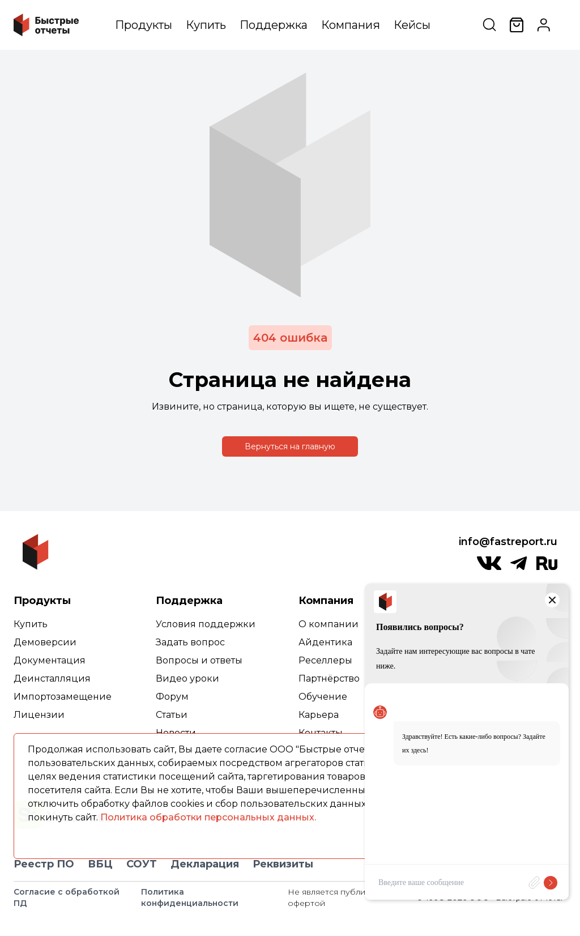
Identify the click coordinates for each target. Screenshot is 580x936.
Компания (350, 25)
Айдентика (325, 642)
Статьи (171, 714)
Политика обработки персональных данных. (208, 817)
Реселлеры (325, 660)
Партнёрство (329, 678)
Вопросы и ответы (199, 660)
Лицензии (39, 714)
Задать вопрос (190, 642)
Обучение (322, 696)
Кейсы (412, 25)
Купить (206, 25)
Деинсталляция (52, 678)
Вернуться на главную (290, 446)
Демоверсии (45, 642)
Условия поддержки (205, 624)
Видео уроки (187, 678)
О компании (328, 624)
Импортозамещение (63, 696)
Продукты (143, 25)
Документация (50, 660)
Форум (172, 696)
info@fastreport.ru (508, 541)
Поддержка (274, 25)
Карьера (318, 714)
